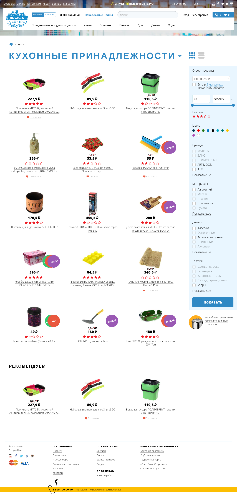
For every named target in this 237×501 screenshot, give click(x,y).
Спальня (105, 25)
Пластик (203, 199)
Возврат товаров (106, 459)
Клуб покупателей (150, 455)
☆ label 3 (201, 116)
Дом (140, 25)
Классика (204, 228)
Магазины (69, 3)
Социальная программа (66, 464)
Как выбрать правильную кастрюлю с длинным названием (219, 320)
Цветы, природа (208, 266)
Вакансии (58, 468)
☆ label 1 (194, 116)
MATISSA (203, 151)
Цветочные (205, 242)
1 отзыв (93, 176)
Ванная (124, 25)
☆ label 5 (209, 116)
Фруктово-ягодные (210, 237)
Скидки (100, 464)
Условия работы (105, 475)
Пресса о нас (60, 455)
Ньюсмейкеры (60, 459)
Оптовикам (34, 3)
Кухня (88, 25)
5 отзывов (151, 418)
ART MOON (205, 164)
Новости (57, 450)
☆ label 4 (205, 116)
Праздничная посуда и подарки (54, 25)
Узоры (202, 285)
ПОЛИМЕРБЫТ (207, 160)
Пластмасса (205, 203)
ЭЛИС (201, 155)
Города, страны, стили (212, 280)
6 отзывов (35, 117)
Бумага (202, 208)
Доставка (9, 3)
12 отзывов (151, 290)
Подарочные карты (150, 459)
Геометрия (205, 271)
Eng (196, 3)
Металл (203, 194)
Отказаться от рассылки (153, 468)
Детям (155, 25)
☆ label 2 (197, 116)
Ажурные (204, 246)
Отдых (172, 25)
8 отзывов (93, 418)
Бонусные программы (152, 450)
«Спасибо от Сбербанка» (153, 464)
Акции (46, 3)
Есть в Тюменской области (211, 86)
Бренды (56, 3)
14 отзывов (35, 176)
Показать (212, 302)
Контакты (58, 472)
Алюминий (205, 189)
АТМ (200, 169)
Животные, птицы (209, 275)
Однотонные (206, 232)
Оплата (20, 3)
